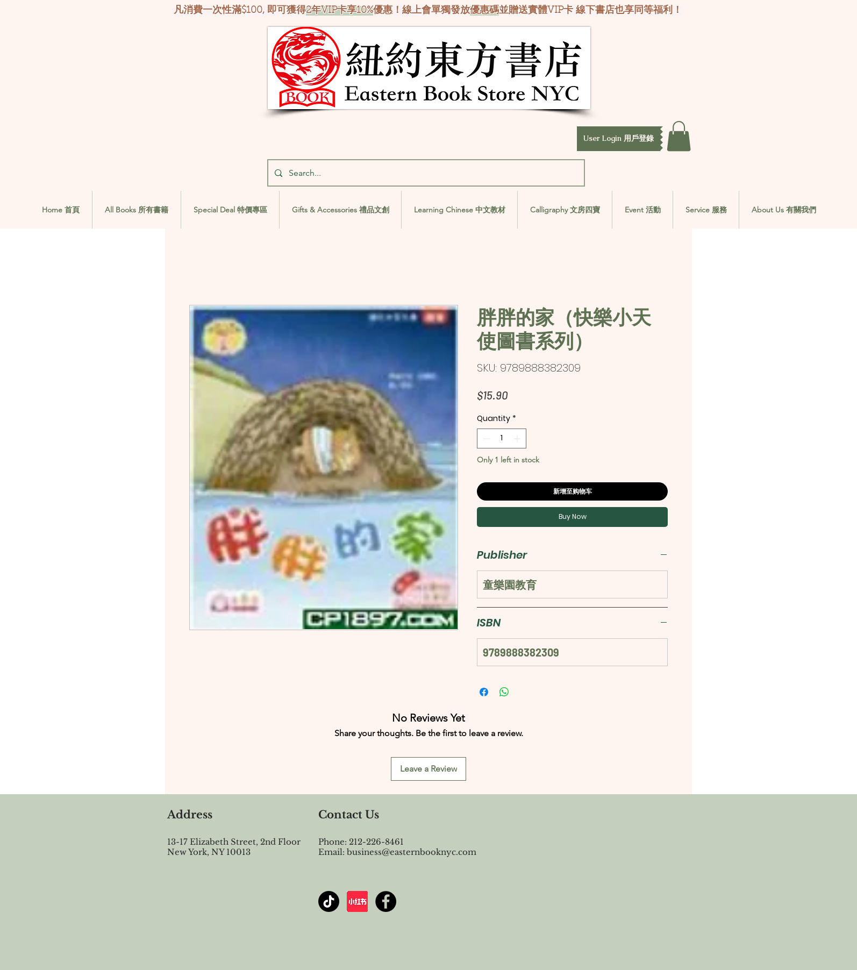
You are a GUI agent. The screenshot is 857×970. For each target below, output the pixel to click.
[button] (618, 138)
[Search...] (425, 173)
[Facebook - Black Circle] (385, 901)
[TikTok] (328, 901)
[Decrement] (485, 438)
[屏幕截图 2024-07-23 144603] (357, 901)
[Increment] (518, 438)
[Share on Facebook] (483, 692)
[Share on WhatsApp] (504, 692)
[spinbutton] (501, 438)
